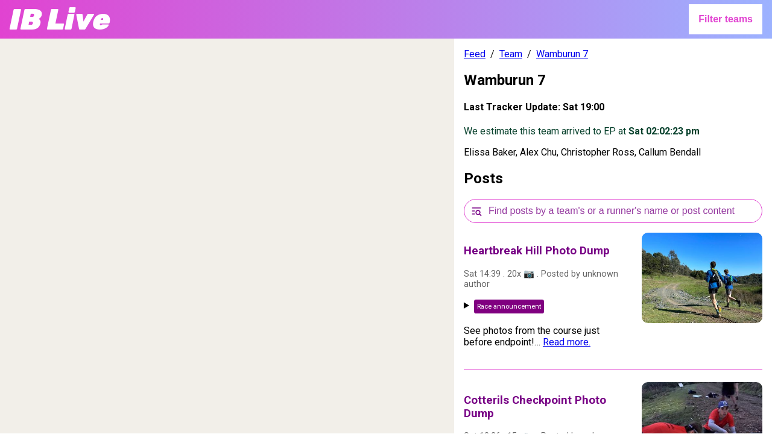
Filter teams (725, 19)
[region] (227, 236)
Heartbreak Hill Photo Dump (537, 250)
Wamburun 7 (562, 54)
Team (510, 54)
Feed (475, 54)
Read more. (566, 342)
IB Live (60, 19)
